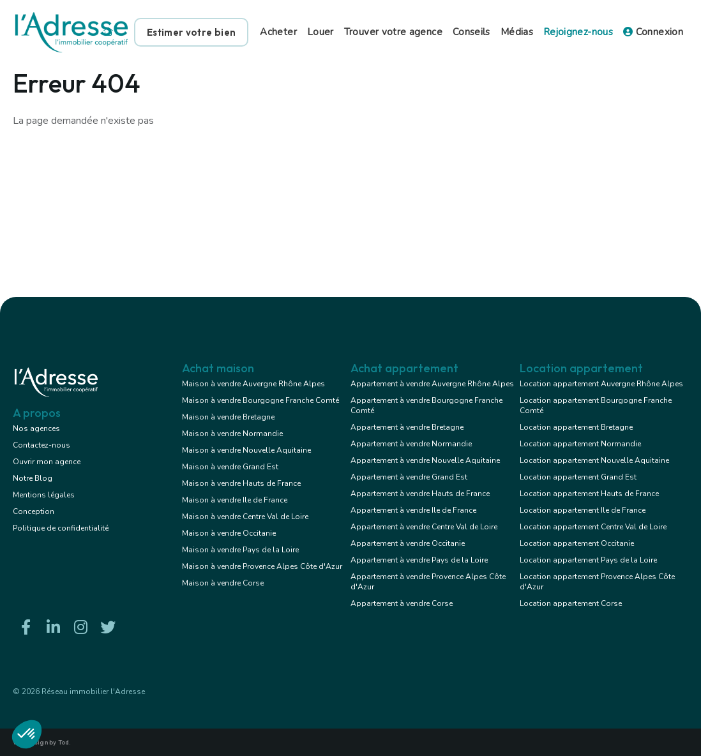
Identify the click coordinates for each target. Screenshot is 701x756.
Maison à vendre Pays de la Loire (240, 550)
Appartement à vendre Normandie (411, 444)
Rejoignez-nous (578, 32)
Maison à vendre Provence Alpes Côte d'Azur (262, 566)
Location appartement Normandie (580, 444)
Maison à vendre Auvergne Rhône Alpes (253, 384)
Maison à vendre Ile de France (234, 500)
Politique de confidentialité (61, 528)
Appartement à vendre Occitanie (407, 543)
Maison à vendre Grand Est (230, 467)
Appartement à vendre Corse (401, 603)
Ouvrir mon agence (46, 462)
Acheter (278, 32)
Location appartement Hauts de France (589, 493)
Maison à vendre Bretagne (228, 417)
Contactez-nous (41, 445)
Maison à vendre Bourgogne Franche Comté (260, 400)
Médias (517, 32)
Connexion (653, 32)
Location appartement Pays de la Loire (588, 560)
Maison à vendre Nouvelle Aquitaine (246, 450)
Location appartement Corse (571, 603)
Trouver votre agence (393, 32)
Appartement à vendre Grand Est (408, 477)
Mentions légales (44, 495)
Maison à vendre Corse (223, 583)
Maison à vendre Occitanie (229, 533)
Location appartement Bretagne (576, 427)
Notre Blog (32, 478)
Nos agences (36, 428)
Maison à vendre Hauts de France (241, 483)
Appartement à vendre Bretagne (407, 427)
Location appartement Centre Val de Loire (593, 527)
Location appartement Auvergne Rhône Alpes (601, 384)
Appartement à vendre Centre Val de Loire (423, 527)
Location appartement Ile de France (582, 510)
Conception (33, 511)
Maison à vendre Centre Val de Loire (245, 516)
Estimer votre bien (191, 32)
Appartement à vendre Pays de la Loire (419, 560)
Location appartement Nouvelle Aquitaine (594, 460)
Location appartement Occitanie (577, 543)
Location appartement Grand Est (578, 477)
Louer (320, 32)
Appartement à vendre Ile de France (413, 510)
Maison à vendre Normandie (232, 433)
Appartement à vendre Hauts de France (420, 493)
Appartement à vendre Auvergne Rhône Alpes (432, 384)
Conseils (471, 32)
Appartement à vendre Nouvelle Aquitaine (425, 460)
